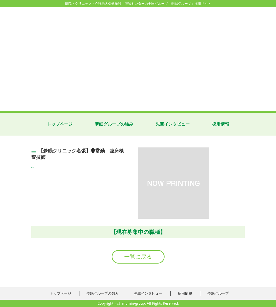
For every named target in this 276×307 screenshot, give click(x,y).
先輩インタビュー (173, 124)
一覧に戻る (138, 257)
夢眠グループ (218, 293)
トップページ (60, 124)
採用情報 (220, 124)
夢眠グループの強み (114, 124)
